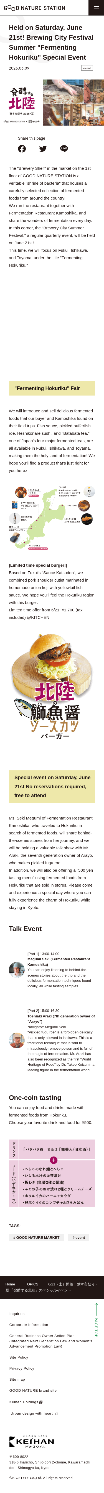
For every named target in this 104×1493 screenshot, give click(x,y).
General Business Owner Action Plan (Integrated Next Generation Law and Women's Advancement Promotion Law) (50, 1341)
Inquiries (17, 1314)
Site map (17, 1379)
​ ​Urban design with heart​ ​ (31, 1413)
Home (10, 1284)
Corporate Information (28, 1325)
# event (78, 1237)
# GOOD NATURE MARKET (36, 1237)
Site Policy (18, 1357)
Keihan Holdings (23, 1402)
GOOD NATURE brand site (33, 1390)
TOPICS (31, 1284)
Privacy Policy (21, 1368)
